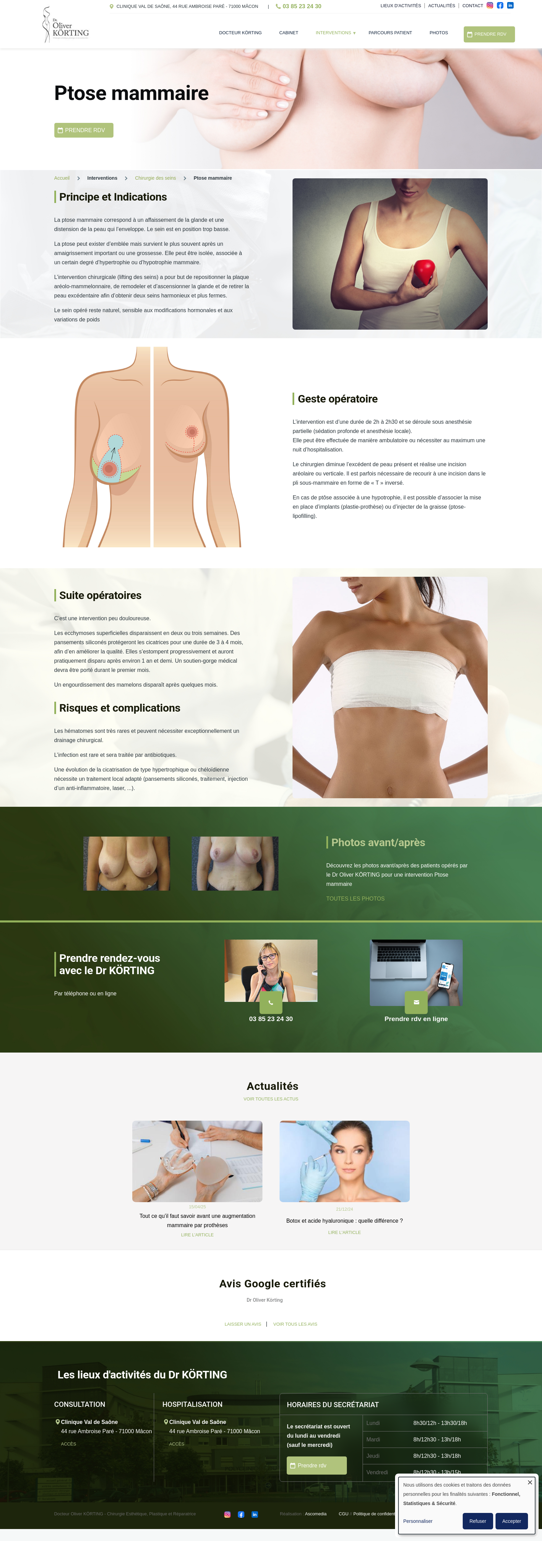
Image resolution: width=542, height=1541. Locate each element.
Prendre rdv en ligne (416, 1018)
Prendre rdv (312, 1465)
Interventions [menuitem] (331, 35)
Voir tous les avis (295, 1324)
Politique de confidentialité (378, 1513)
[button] (54, 1319)
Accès (69, 1444)
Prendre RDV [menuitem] (490, 34)
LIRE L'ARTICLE (197, 1234)
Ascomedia (315, 1513)
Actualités (441, 5)
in (512, 7)
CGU (343, 1513)
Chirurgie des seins (155, 178)
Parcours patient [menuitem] (390, 32)
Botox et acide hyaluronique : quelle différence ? (344, 1221)
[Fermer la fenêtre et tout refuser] (530, 1481)
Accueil (62, 178)
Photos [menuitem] (439, 32)
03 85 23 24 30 (302, 6)
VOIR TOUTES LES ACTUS (271, 1098)
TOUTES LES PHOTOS (355, 899)
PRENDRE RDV (85, 130)
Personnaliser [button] (418, 1521)
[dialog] (466, 1505)
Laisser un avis (243, 1324)
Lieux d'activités (401, 5)
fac (502, 7)
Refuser (478, 1521)
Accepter (511, 1521)
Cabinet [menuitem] (288, 32)
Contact (472, 5)
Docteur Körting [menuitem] (240, 32)
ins (492, 7)
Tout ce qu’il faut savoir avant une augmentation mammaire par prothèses (197, 1220)
